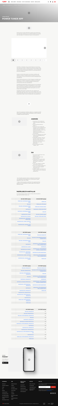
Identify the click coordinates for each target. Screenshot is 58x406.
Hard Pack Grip (28, 209)
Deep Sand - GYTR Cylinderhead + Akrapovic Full (26, 315)
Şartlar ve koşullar (52, 403)
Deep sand (44, 211)
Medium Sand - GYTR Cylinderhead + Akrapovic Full (25, 336)
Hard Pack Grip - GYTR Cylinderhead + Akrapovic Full (25, 323)
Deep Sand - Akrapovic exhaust (41, 214)
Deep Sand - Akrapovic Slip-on (26, 270)
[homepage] (4, 2)
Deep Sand (29, 237)
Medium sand (44, 201)
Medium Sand (44, 258)
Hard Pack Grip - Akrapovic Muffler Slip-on (24, 281)
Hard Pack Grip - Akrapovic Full (26, 279)
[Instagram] (55, 393)
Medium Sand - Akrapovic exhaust (40, 206)
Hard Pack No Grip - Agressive (26, 216)
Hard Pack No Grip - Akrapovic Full (25, 290)
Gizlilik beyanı (44, 403)
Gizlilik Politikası (49, 390)
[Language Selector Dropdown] (55, 2)
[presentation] (29, 48)
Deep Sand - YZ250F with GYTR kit (40, 216)
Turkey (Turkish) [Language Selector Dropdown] (6, 403)
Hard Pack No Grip (28, 297)
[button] (13, 60)
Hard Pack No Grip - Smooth (26, 214)
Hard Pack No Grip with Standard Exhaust (39, 252)
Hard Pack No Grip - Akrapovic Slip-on (24, 292)
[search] (48, 2)
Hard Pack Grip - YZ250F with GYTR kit (40, 209)
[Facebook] (53, 393)
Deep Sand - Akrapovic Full (41, 234)
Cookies (49, 403)
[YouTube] (51, 393)
